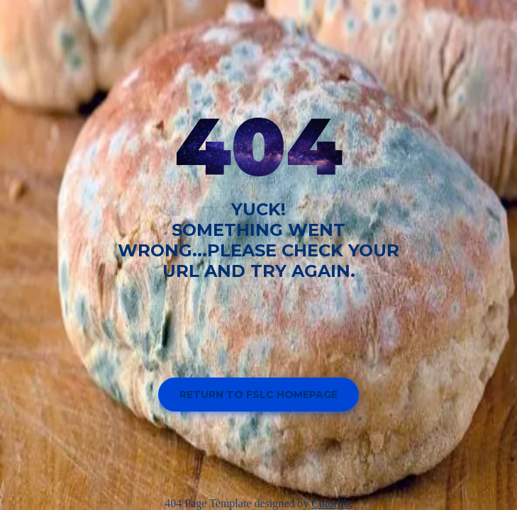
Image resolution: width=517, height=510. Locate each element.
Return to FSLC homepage (258, 394)
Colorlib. (331, 503)
